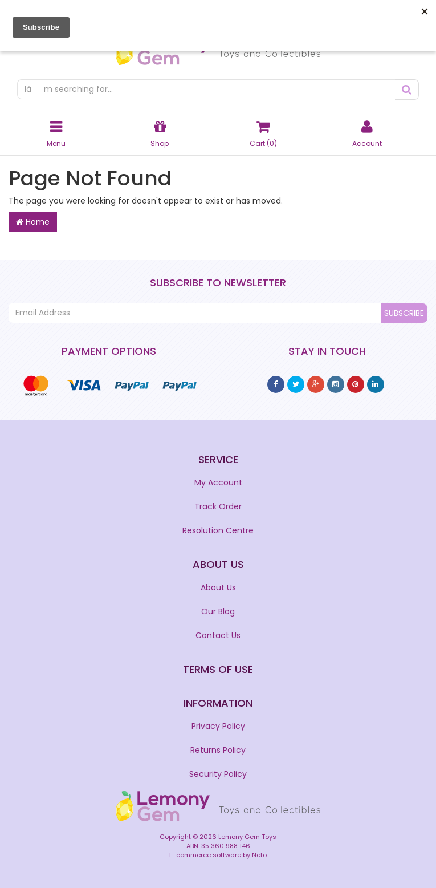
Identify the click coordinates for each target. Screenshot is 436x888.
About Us (218, 587)
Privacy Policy (218, 726)
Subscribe (404, 313)
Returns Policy (218, 750)
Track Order (218, 506)
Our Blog (218, 611)
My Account (218, 482)
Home (33, 222)
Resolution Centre (218, 530)
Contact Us (218, 635)
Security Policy (218, 774)
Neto (259, 854)
